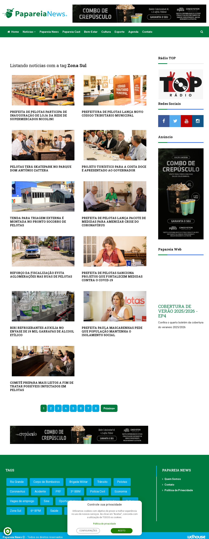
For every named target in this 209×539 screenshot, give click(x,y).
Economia (121, 491)
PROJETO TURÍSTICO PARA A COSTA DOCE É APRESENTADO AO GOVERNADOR (114, 168)
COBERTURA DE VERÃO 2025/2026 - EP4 (178, 311)
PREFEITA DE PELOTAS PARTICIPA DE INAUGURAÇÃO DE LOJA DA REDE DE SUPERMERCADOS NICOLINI (38, 115)
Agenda (133, 31)
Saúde (54, 510)
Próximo (108, 408)
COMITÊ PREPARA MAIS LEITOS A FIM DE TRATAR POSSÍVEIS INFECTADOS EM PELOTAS (41, 386)
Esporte (120, 31)
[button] (201, 31)
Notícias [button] (29, 31)
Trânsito (102, 482)
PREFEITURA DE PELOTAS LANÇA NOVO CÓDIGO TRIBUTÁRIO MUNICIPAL (112, 113)
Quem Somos (173, 479)
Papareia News (49, 31)
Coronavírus (17, 491)
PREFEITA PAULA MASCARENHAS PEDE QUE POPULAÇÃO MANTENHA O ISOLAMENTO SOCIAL (112, 331)
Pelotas (122, 482)
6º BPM (36, 510)
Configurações (88, 530)
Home (13, 31)
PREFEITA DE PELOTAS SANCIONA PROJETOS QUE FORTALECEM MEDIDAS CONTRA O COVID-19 (112, 276)
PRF (58, 491)
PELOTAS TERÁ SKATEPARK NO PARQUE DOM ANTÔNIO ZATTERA (40, 168)
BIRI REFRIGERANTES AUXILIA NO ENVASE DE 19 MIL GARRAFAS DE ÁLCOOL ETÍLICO (42, 331)
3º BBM (75, 491)
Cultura (106, 31)
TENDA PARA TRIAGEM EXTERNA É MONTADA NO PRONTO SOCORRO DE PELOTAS (38, 221)
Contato (147, 31)
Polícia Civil (97, 491)
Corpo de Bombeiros (46, 482)
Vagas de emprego (22, 501)
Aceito (121, 530)
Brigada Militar (78, 482)
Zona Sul (15, 510)
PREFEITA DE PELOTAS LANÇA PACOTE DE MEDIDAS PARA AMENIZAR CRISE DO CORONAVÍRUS (114, 221)
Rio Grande (17, 482)
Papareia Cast (71, 31)
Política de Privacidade (179, 490)
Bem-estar (91, 31)
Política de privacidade (104, 523)
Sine (46, 501)
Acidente (40, 491)
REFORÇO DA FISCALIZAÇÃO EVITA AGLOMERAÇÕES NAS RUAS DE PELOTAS (41, 274)
